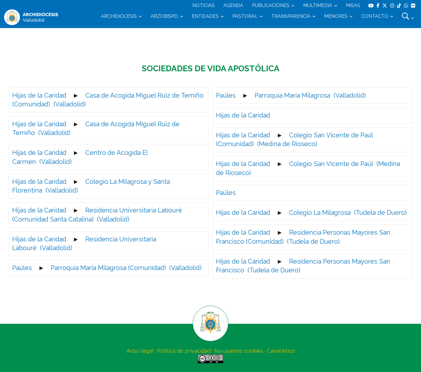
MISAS (353, 5)
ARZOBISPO (164, 16)
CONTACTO (374, 16)
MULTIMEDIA (317, 5)
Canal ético (281, 351)
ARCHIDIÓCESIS (119, 16)
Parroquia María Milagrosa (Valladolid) (310, 95)
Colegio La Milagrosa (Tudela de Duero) (348, 212)
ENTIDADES (205, 16)
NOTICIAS (203, 5)
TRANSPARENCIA (290, 16)
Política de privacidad (184, 351)
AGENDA (233, 5)
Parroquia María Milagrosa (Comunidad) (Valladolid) (126, 267)
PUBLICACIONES (270, 5)
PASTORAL (245, 16)
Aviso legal (140, 351)
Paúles (22, 267)
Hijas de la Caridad (39, 95)
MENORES (336, 16)
